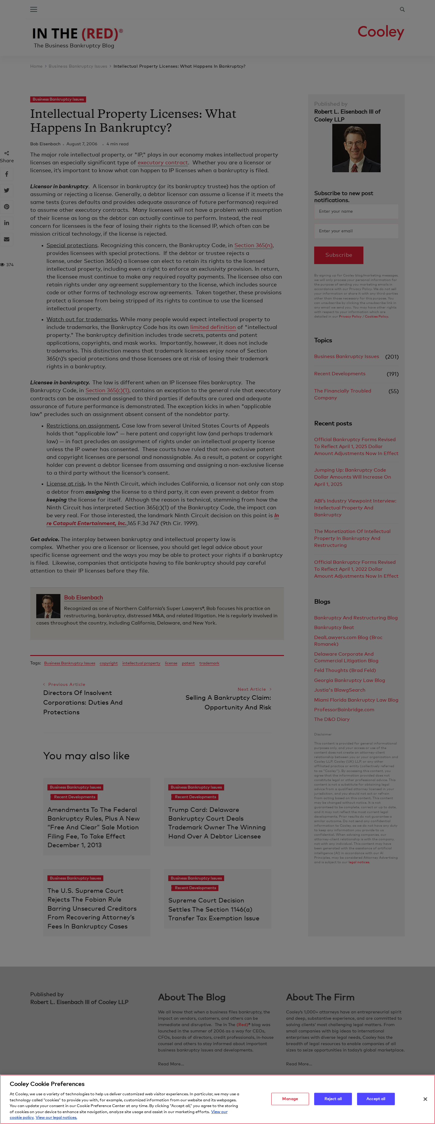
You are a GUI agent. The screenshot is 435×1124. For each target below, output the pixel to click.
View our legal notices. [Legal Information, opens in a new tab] (56, 1118)
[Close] (425, 1099)
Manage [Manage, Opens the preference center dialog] (290, 1099)
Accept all (375, 1099)
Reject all (333, 1099)
